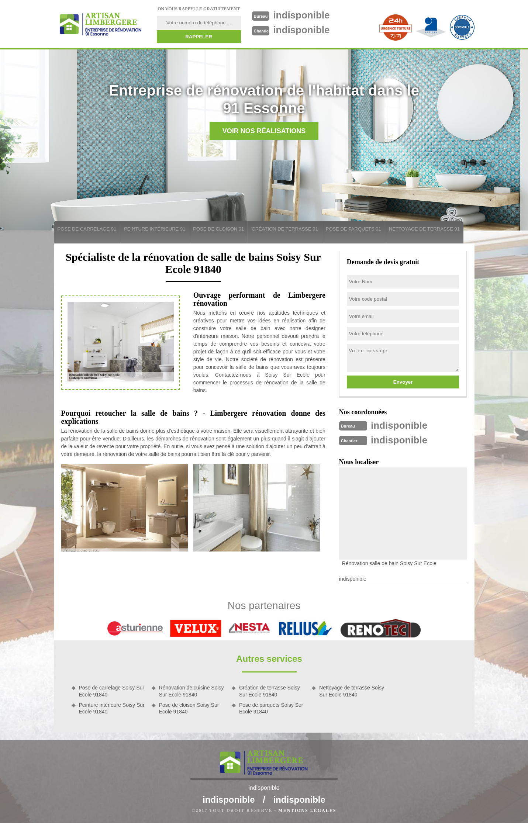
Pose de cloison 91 (218, 229)
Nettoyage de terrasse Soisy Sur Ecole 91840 (351, 691)
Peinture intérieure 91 (154, 229)
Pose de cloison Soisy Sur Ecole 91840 (189, 708)
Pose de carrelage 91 (87, 229)
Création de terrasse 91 (285, 229)
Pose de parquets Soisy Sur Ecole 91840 (271, 708)
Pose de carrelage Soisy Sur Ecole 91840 (111, 691)
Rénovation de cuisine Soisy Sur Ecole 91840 (191, 691)
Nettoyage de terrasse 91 (424, 229)
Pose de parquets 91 (353, 229)
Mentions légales (307, 810)
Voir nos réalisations (264, 131)
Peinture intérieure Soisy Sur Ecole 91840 (112, 708)
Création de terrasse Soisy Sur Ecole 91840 (269, 691)
